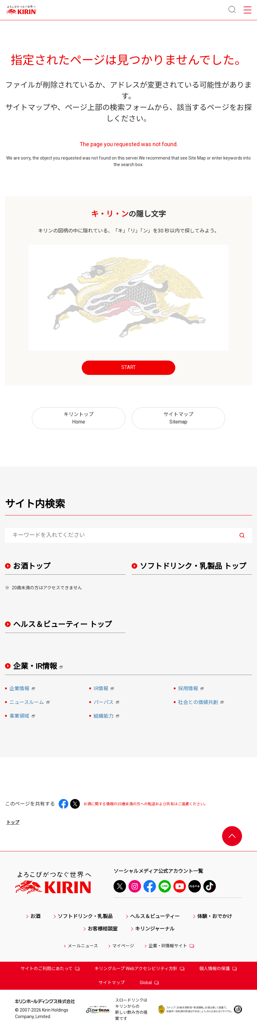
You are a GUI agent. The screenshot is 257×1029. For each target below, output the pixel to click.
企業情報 (23, 689)
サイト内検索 (35, 504)
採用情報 (192, 689)
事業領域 (23, 716)
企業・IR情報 (40, 666)
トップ (12, 822)
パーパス (107, 702)
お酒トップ (32, 566)
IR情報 (105, 689)
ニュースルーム (30, 702)
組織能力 (107, 716)
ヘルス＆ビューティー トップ (62, 624)
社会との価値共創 (201, 702)
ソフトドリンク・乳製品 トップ (193, 566)
